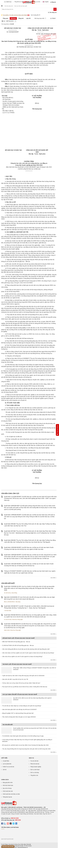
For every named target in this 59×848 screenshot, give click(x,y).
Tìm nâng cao (52, 12)
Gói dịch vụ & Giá (35, 1)
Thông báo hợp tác (7, 797)
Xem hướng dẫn (35, 15)
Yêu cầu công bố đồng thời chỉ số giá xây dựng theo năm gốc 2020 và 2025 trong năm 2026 (26, 748)
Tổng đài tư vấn (34, 775)
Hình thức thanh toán (8, 785)
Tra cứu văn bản (34, 761)
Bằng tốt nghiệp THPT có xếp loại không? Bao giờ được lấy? (18, 713)
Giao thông (14, 592)
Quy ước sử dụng (7, 788)
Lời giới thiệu (6, 761)
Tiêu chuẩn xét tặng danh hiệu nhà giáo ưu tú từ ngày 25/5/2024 (19, 717)
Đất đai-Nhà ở (11, 601)
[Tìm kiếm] (55, 9)
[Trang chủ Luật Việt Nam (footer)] (29, 803)
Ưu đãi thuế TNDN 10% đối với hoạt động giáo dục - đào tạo (18, 645)
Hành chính (7, 630)
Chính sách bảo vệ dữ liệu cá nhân (11, 794)
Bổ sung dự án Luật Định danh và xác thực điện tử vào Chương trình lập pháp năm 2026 (25, 745)
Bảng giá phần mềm (8, 782)
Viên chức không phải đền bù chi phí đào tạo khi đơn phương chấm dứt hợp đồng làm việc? (26, 649)
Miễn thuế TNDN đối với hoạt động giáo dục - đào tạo (16, 641)
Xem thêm (53, 577)
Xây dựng (18, 601)
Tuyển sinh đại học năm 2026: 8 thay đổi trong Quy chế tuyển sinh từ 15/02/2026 (23, 675)
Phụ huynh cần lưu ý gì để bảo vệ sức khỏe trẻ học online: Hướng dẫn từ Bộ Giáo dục (24, 686)
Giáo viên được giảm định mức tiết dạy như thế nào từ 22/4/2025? (19, 709)
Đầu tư (5, 601)
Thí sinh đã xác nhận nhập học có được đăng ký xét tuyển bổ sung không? (21, 705)
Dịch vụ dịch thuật (34, 769)
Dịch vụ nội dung (34, 772)
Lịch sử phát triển (7, 763)
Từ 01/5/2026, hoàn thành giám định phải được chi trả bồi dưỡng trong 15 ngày (23, 736)
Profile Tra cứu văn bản (8, 766)
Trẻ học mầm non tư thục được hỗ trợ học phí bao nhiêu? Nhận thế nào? (21, 683)
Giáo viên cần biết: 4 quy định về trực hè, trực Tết (15, 679)
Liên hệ (4, 769)
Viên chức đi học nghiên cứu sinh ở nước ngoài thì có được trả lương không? (22, 656)
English (46, 1)
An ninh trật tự (7, 592)
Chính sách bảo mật (8, 791)
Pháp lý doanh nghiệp (35, 766)
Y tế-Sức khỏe (7, 610)
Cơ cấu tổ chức (8, 619)
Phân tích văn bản (34, 763)
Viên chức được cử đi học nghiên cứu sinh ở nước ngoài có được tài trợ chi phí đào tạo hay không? (28, 652)
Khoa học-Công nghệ (17, 619)
